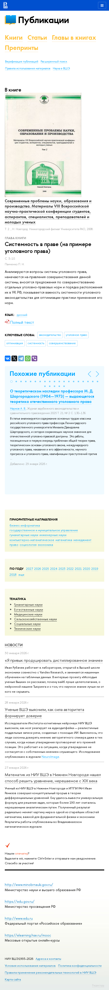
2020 (86, 568)
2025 (45, 568)
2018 (13, 574)
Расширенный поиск (54, 61)
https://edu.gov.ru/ (19, 901)
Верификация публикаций (21, 61)
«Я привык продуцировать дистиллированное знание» (54, 660)
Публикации (43, 20)
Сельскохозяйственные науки (35, 619)
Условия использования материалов (30, 966)
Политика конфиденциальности (80, 966)
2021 (78, 568)
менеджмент (82, 540)
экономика (45, 544)
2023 (62, 568)
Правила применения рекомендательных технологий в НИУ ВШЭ (50, 973)
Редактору (98, 985)
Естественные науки (28, 609)
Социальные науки (27, 624)
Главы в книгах (74, 37)
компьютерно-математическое (32, 540)
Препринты (21, 47)
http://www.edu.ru (19, 918)
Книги (14, 37)
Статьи (37, 37)
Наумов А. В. (18, 408)
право (14, 544)
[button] (11, 381)
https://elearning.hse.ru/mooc (28, 935)
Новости (14, 644)
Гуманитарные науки (28, 604)
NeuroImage (50, 756)
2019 (94, 568)
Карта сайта (13, 979)
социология (28, 544)
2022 (70, 568)
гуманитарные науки (24, 535)
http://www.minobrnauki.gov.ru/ (29, 884)
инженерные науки (52, 535)
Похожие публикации (42, 373)
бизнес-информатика (25, 525)
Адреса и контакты (48, 959)
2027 (29, 568)
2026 (37, 568)
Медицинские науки (28, 614)
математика (63, 540)
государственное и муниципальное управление (44, 530)
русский (22, 315)
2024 (53, 568)
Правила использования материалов (27, 68)
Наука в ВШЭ (61, 68)
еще (21, 574)
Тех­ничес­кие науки (27, 628)
